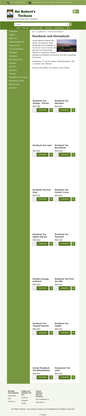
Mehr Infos (36, 106)
